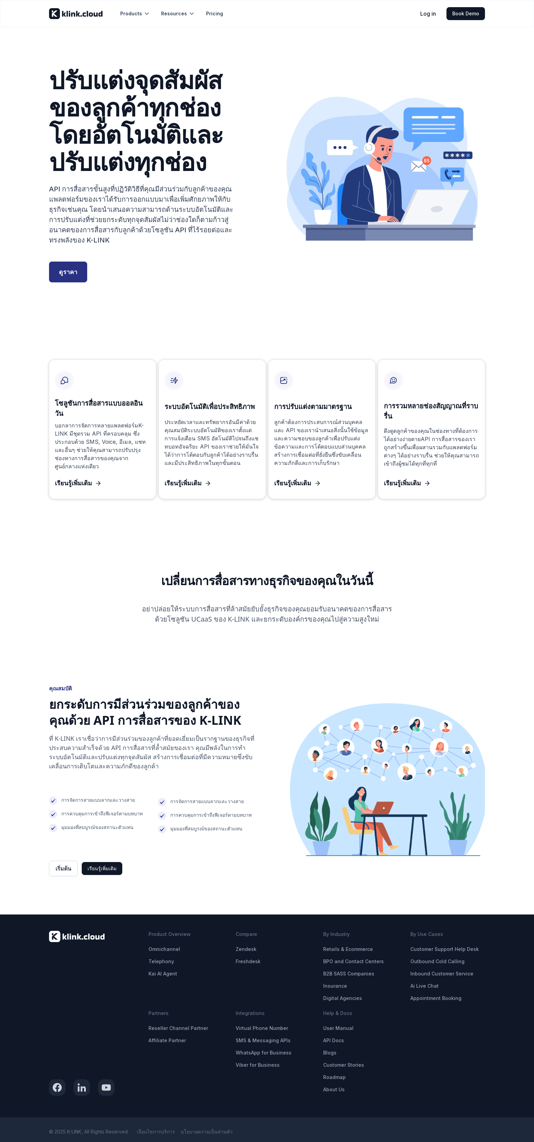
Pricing (214, 13)
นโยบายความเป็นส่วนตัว (206, 1132)
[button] (135, 14)
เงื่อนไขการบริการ (156, 1132)
